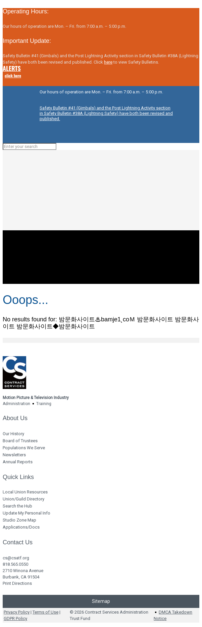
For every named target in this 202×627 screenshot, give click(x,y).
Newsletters (14, 454)
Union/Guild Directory (23, 498)
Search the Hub (17, 505)
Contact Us (18, 542)
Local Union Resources (25, 491)
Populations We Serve (24, 447)
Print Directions (17, 583)
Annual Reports (18, 461)
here (108, 62)
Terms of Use (45, 612)
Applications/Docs (21, 527)
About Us (15, 418)
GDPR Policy (15, 618)
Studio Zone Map (19, 520)
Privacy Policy (17, 612)
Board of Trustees (20, 440)
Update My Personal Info (26, 513)
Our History (13, 433)
